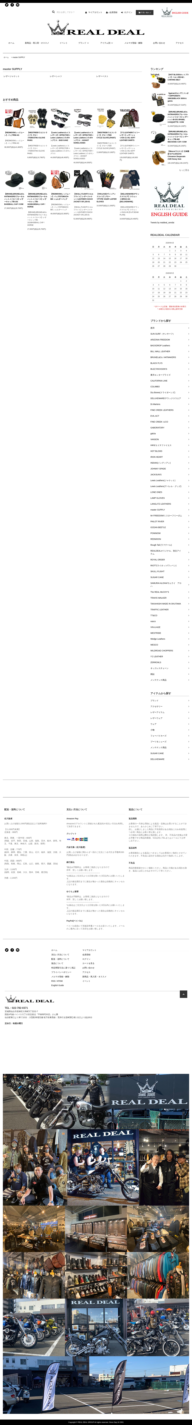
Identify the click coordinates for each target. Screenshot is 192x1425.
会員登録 (113, 12)
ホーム (11, 43)
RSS (53, 981)
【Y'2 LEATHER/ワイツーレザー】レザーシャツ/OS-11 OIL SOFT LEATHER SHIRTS (130, 136)
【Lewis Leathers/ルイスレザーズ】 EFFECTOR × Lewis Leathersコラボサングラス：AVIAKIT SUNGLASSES (83, 138)
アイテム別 (107, 43)
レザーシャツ (56, 76)
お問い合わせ (159, 43)
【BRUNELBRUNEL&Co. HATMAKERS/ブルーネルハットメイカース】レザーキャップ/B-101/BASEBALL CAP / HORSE (37, 200)
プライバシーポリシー (61, 972)
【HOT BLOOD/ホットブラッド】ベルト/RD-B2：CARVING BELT (178, 77)
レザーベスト (102, 76)
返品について (57, 963)
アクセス (180, 43)
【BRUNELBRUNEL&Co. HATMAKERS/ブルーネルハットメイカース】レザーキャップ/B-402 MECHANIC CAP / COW (178, 137)
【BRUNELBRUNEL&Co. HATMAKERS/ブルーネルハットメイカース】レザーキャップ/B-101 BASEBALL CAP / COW (14, 199)
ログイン (128, 12)
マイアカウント (95, 12)
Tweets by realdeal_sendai (162, 222)
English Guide (57, 985)
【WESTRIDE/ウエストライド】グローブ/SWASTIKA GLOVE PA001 (37, 136)
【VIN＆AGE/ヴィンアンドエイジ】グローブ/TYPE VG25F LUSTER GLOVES (106, 198)
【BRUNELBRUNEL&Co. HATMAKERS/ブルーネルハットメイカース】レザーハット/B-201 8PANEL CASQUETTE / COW (178, 117)
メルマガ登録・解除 (133, 43)
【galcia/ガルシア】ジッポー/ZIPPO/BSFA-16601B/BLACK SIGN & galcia (178, 97)
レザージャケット (12, 76)
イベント (64, 43)
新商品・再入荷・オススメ (37, 43)
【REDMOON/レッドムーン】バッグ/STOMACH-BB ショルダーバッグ (60, 196)
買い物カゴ (144, 12)
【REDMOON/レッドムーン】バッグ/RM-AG (14, 134)
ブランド (84, 43)
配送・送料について (60, 959)
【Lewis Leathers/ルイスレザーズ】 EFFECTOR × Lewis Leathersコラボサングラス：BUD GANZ (60, 136)
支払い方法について (60, 954)
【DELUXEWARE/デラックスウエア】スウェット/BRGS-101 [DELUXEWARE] (129, 198)
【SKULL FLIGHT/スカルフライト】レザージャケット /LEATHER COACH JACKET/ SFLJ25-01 (83, 198)
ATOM (60, 981)
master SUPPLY (19, 57)
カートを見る (88, 963)
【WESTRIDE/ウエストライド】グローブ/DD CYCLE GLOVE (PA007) (106, 135)
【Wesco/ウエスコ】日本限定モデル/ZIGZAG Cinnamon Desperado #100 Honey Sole (178, 155)
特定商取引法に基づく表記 (63, 968)
